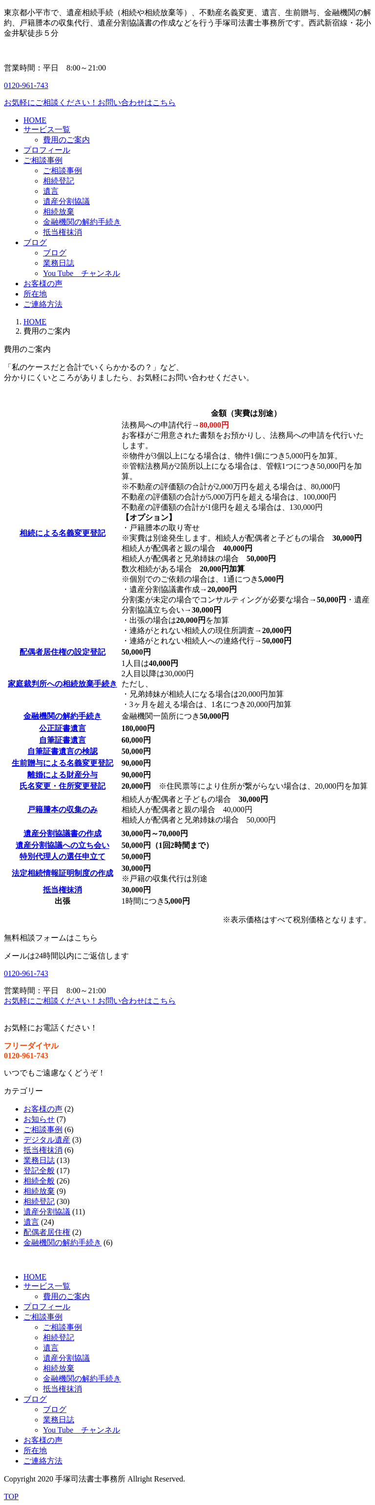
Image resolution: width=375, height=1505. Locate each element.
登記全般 (39, 1170)
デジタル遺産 (46, 1140)
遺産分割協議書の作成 (62, 833)
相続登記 (39, 1201)
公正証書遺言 (62, 728)
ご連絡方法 (42, 1461)
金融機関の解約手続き (62, 716)
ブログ (35, 1399)
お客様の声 (42, 1109)
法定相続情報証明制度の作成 (62, 873)
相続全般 (39, 1181)
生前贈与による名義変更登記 (62, 763)
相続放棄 (39, 1191)
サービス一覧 (46, 1286)
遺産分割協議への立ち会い (62, 845)
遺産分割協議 (46, 1212)
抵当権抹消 (62, 890)
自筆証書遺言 (62, 740)
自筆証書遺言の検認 (62, 751)
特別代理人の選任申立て (62, 856)
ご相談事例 (42, 1129)
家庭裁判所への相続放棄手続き (62, 684)
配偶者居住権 (46, 1232)
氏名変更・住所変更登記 (62, 786)
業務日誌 (39, 1160)
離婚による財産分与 (62, 775)
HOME (34, 322)
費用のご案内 (66, 1296)
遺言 (31, 1222)
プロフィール (46, 1306)
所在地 (35, 1450)
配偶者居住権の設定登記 (62, 652)
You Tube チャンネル (81, 1430)
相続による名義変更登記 (62, 533)
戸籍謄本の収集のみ (62, 809)
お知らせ (39, 1119)
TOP (11, 1496)
